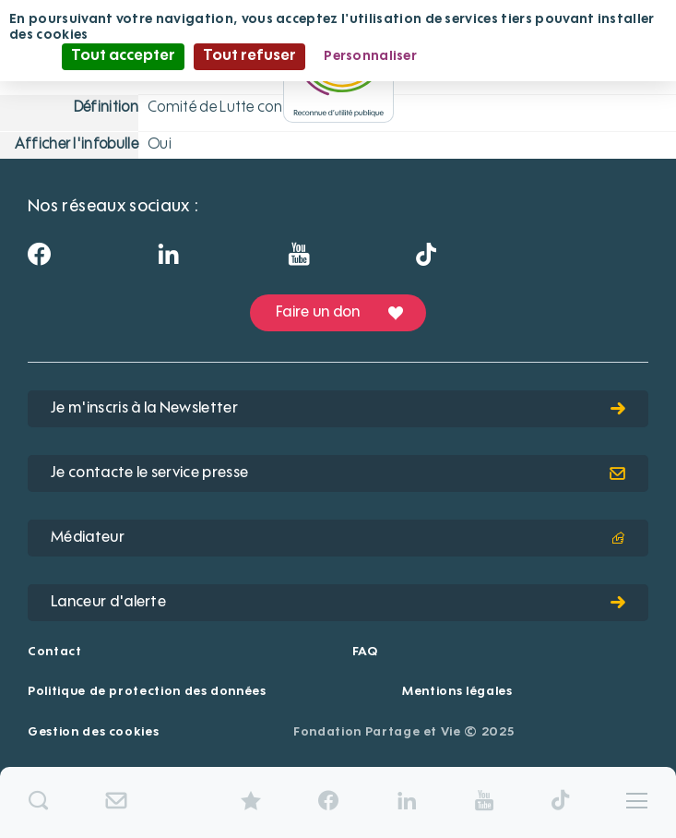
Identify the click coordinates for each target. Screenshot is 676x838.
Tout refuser (249, 56)
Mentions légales (457, 692)
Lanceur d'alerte (338, 602)
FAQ (365, 652)
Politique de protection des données (147, 692)
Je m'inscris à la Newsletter (338, 408)
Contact (55, 652)
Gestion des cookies (93, 732)
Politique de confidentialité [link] (524, 56)
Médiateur (338, 538)
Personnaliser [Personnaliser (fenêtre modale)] (370, 56)
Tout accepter (123, 56)
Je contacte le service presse (338, 473)
